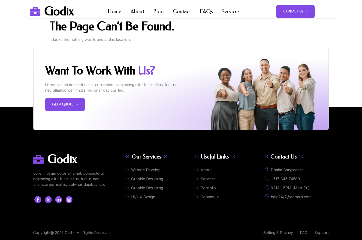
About (137, 11)
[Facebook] (37, 199)
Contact (182, 11)
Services (231, 11)
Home (114, 11)
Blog (158, 11)
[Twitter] (48, 199)
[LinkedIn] (58, 199)
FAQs (206, 11)
